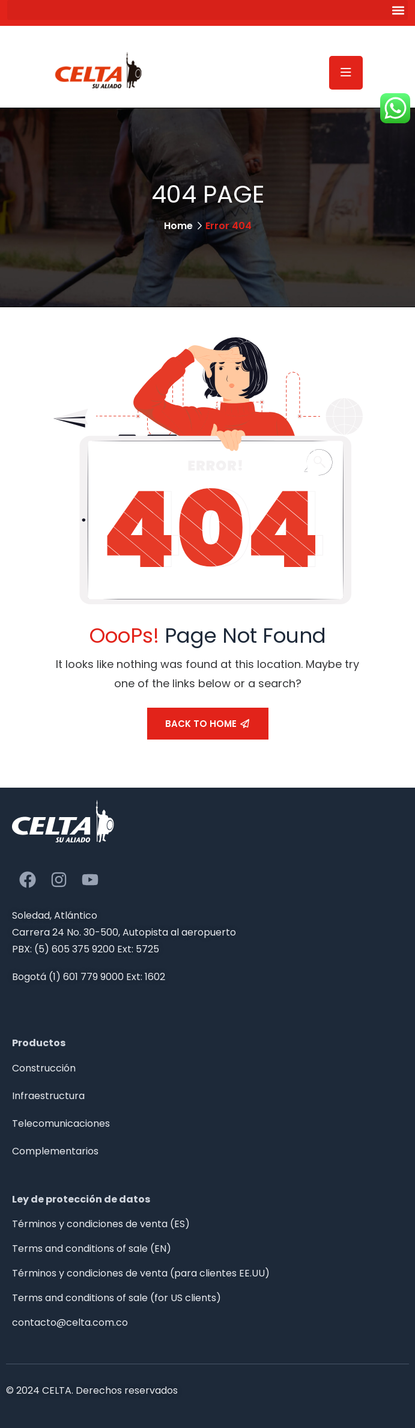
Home (178, 226)
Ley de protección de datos (81, 1199)
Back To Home (207, 723)
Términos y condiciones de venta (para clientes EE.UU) (141, 1273)
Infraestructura (48, 1096)
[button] (207, 10)
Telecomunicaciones (61, 1123)
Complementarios (55, 1151)
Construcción (44, 1068)
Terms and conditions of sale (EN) (91, 1248)
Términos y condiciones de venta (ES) (101, 1224)
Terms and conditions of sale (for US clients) (116, 1298)
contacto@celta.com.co (70, 1322)
